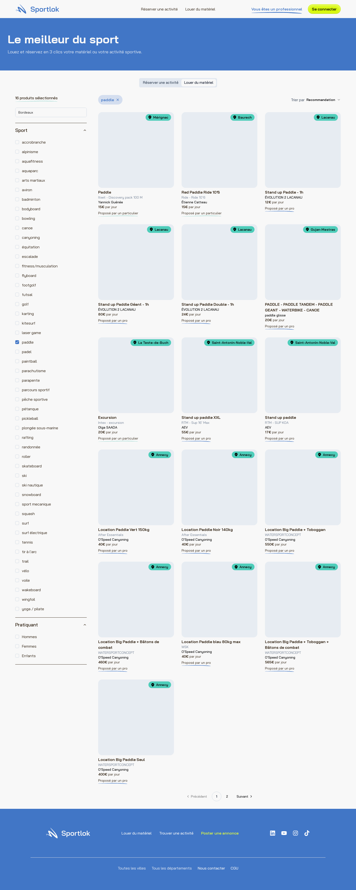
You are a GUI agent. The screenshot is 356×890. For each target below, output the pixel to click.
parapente (31, 380)
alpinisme (30, 151)
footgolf (29, 285)
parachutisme (34, 370)
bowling (28, 218)
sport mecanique (36, 504)
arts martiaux (33, 180)
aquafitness (32, 161)
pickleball (30, 418)
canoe (27, 227)
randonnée (31, 447)
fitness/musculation (40, 266)
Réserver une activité (159, 9)
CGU (234, 868)
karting (28, 313)
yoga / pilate (33, 608)
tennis (27, 542)
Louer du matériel (200, 9)
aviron (27, 189)
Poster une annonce (220, 833)
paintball (29, 361)
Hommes (29, 636)
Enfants (29, 655)
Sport (51, 130)
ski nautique (32, 485)
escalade (30, 256)
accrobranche (34, 142)
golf (25, 304)
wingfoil (28, 599)
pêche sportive (35, 399)
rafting (27, 437)
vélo (25, 570)
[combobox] (51, 112)
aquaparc (30, 170)
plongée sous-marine (40, 427)
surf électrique (34, 532)
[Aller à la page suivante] (244, 796)
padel (26, 351)
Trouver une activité (176, 833)
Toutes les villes (132, 868)
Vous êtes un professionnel (276, 9)
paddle (28, 342)
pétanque (30, 408)
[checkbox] (17, 142)
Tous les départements (172, 868)
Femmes (29, 646)
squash (28, 513)
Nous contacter (211, 868)
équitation (31, 247)
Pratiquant (51, 625)
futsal (27, 294)
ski (24, 475)
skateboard (32, 466)
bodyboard (31, 208)
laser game (31, 332)
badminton (31, 199)
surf (25, 523)
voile (26, 580)
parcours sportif (36, 389)
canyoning (31, 237)
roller (26, 456)
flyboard (29, 275)
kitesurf (28, 323)
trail (25, 561)
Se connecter (324, 9)
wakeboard (31, 589)
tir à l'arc (29, 551)
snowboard (31, 494)
